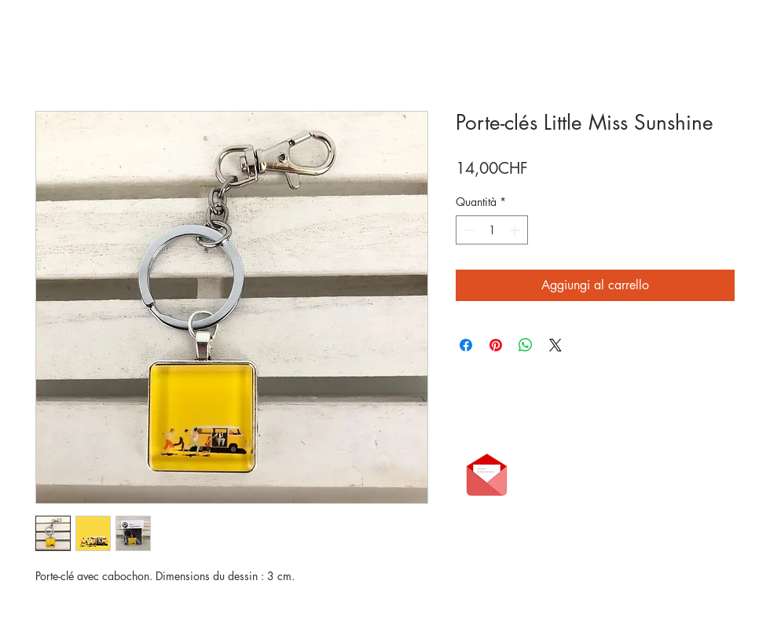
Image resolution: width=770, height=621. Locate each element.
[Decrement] (468, 230)
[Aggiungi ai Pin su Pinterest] (495, 345)
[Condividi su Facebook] (465, 345)
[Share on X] (555, 345)
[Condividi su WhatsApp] (525, 345)
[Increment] (516, 230)
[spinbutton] (492, 230)
